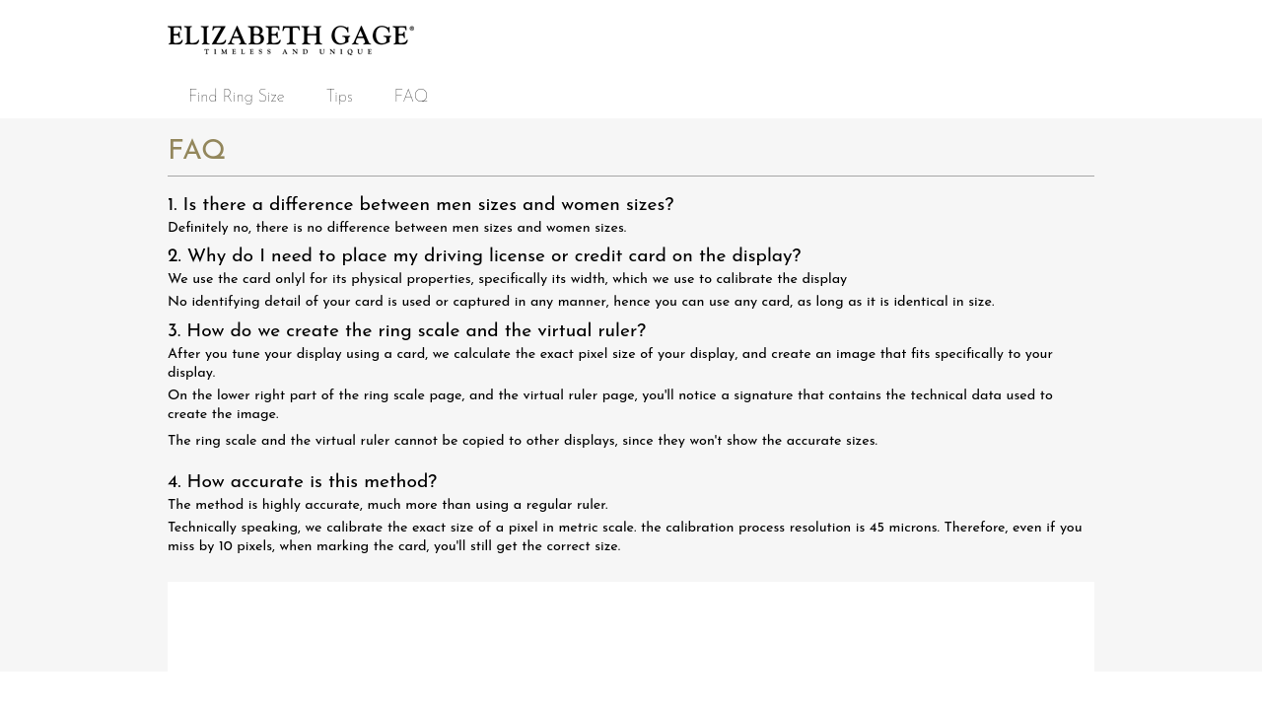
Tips (339, 97)
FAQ (411, 97)
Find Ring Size (236, 97)
